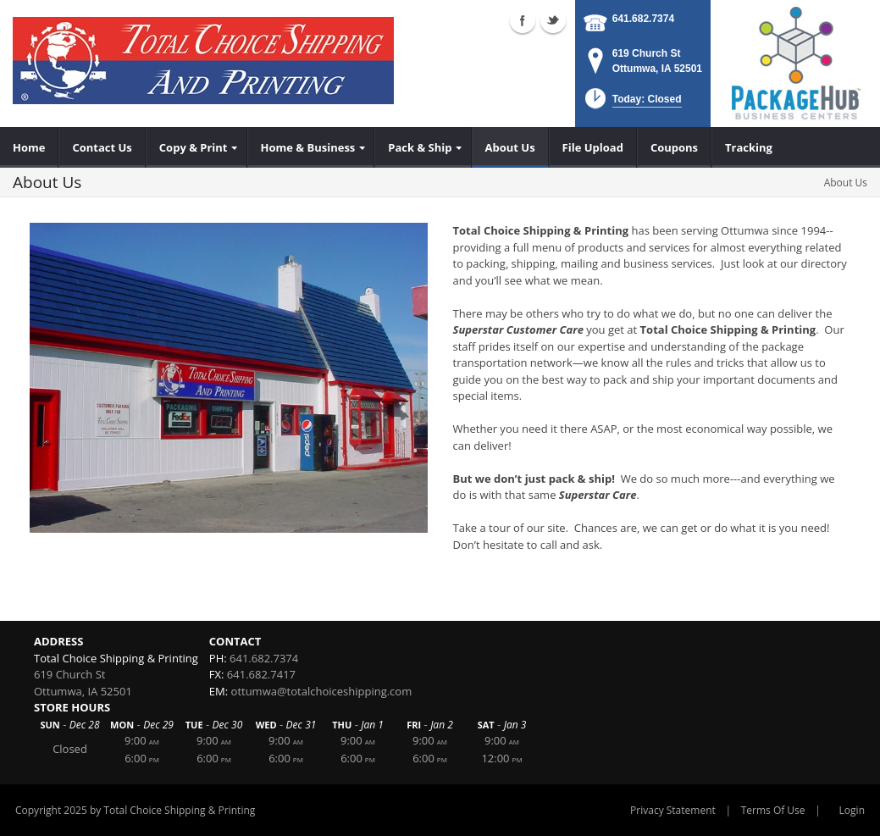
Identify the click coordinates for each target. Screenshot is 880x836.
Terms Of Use (773, 810)
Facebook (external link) (522, 20)
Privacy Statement (673, 810)
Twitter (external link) (553, 20)
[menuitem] (29, 147)
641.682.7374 (643, 19)
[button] (631, 104)
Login (852, 810)
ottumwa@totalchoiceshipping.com (321, 691)
